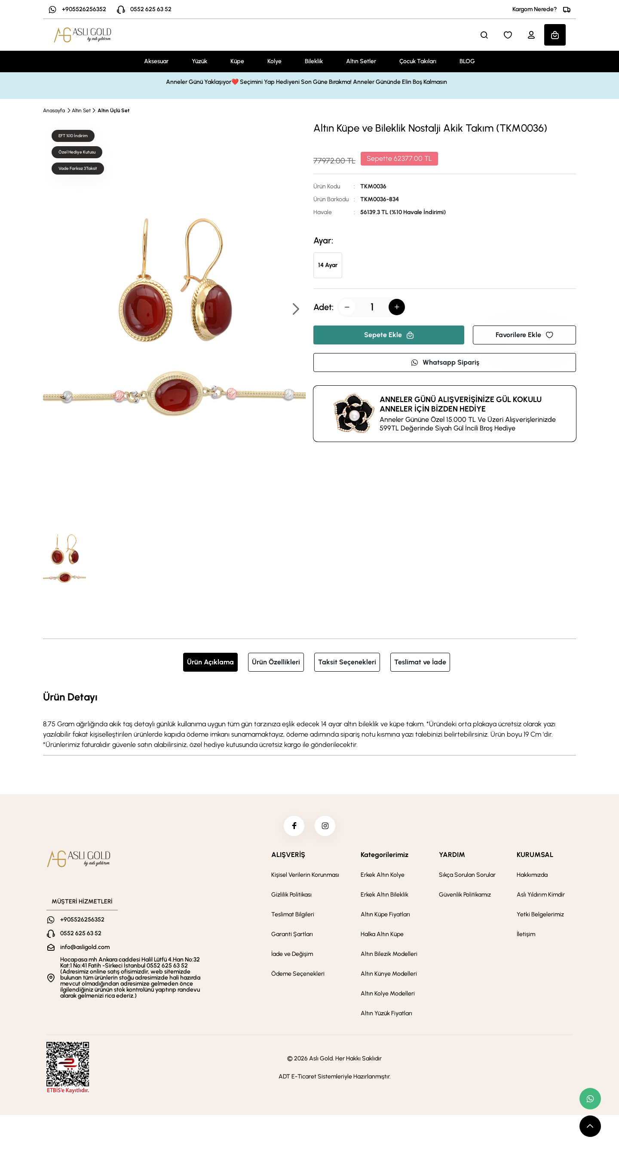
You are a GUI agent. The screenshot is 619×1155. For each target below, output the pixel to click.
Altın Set (81, 111)
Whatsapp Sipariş (445, 362)
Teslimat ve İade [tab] (420, 662)
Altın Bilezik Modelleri (389, 955)
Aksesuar (156, 61)
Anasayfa (54, 111)
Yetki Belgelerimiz (540, 915)
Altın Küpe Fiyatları (385, 915)
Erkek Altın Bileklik (384, 896)
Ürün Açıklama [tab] (210, 662)
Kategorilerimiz (384, 856)
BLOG (467, 61)
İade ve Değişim (292, 955)
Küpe (237, 61)
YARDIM (452, 856)
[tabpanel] (309, 719)
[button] (295, 310)
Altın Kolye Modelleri (388, 994)
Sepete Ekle (389, 335)
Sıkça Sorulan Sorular (467, 876)
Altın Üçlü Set (113, 111)
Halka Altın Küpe (382, 935)
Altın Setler (361, 61)
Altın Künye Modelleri (389, 975)
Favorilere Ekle (524, 335)
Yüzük (199, 61)
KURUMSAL (535, 856)
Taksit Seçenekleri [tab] (347, 662)
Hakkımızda (532, 876)
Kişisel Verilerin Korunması (305, 876)
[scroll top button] (590, 1126)
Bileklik (314, 61)
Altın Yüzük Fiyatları (386, 1014)
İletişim (526, 935)
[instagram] (325, 826)
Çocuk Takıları (417, 61)
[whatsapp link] (590, 1098)
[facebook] (293, 826)
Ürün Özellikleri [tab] (276, 662)
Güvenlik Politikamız (465, 896)
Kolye (274, 61)
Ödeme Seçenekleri (298, 975)
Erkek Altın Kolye (382, 876)
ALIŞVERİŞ (288, 856)
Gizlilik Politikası (291, 896)
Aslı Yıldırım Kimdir (541, 896)
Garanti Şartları (292, 935)
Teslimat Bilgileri (292, 915)
